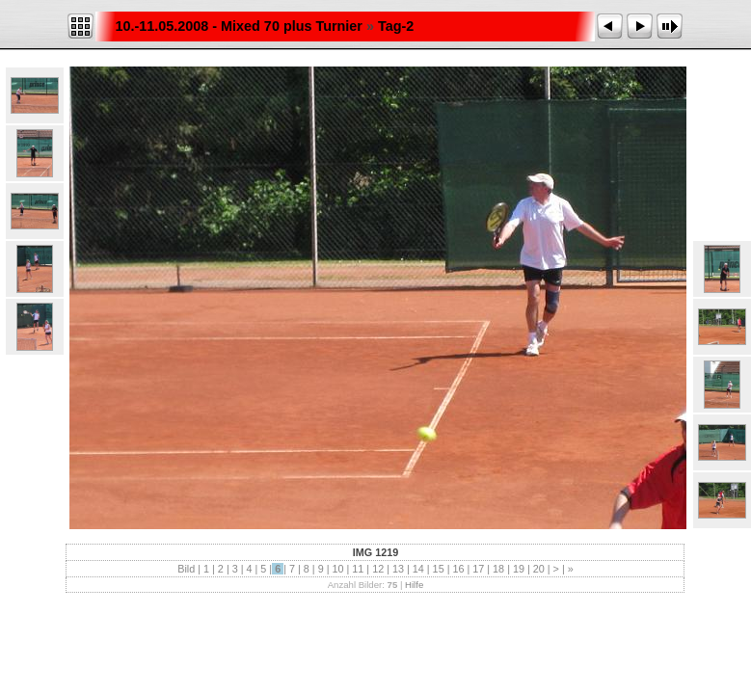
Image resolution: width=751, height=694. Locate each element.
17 (478, 568)
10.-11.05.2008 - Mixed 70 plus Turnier (238, 26)
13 (398, 568)
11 (357, 568)
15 (438, 568)
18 (498, 568)
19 (518, 568)
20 (539, 568)
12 (378, 568)
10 (337, 568)
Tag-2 (396, 26)
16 (458, 568)
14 (418, 568)
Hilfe (414, 584)
